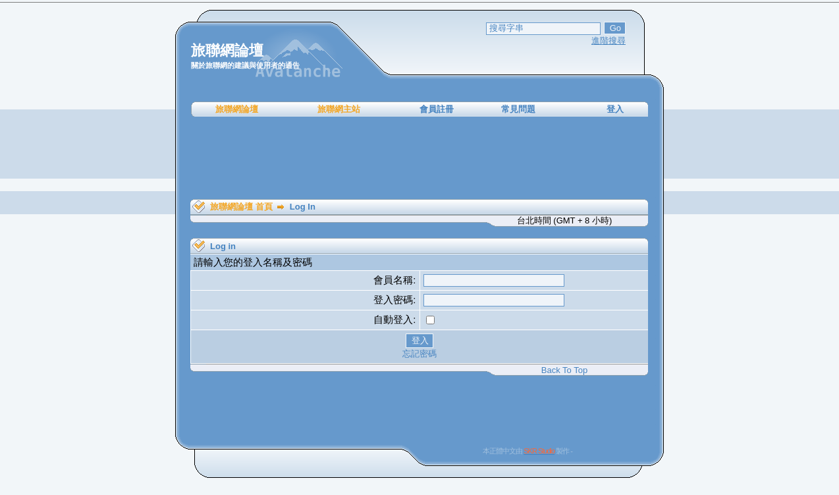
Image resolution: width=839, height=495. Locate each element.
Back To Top (564, 370)
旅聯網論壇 (236, 109)
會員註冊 (437, 109)
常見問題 (518, 109)
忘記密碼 (419, 354)
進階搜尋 (608, 40)
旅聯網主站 (338, 109)
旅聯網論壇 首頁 (241, 207)
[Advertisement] (419, 158)
